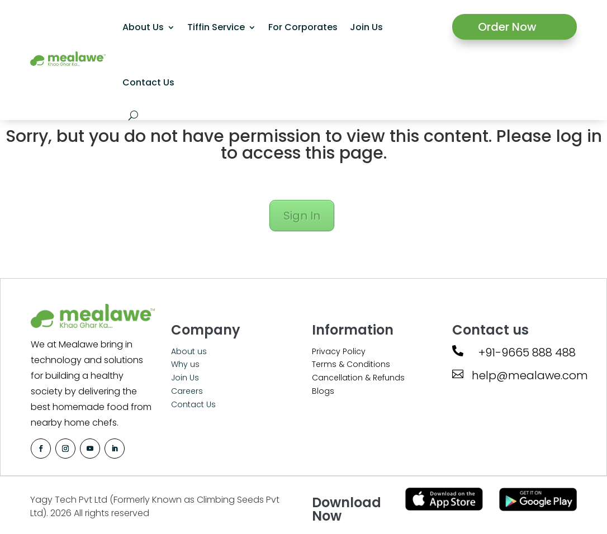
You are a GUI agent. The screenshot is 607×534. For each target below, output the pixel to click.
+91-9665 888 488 (527, 352)
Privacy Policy (339, 351)
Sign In (301, 215)
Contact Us (148, 82)
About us (189, 351)
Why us (185, 364)
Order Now (507, 27)
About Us (143, 27)
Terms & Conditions (351, 364)
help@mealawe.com (530, 375)
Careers (187, 391)
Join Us (366, 27)
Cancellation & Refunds (358, 377)
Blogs (323, 391)
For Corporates (303, 27)
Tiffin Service (216, 27)
